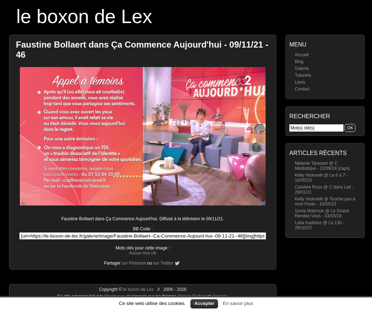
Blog (299, 61)
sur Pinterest (134, 263)
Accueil (302, 54)
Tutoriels (303, 75)
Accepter (204, 303)
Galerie (302, 68)
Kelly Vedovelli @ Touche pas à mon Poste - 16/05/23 (325, 201)
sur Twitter (163, 263)
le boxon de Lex (84, 16)
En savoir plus (238, 303)
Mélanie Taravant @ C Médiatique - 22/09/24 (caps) (322, 166)
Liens (300, 82)
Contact (302, 89)
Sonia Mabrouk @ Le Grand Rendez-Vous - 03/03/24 (322, 213)
